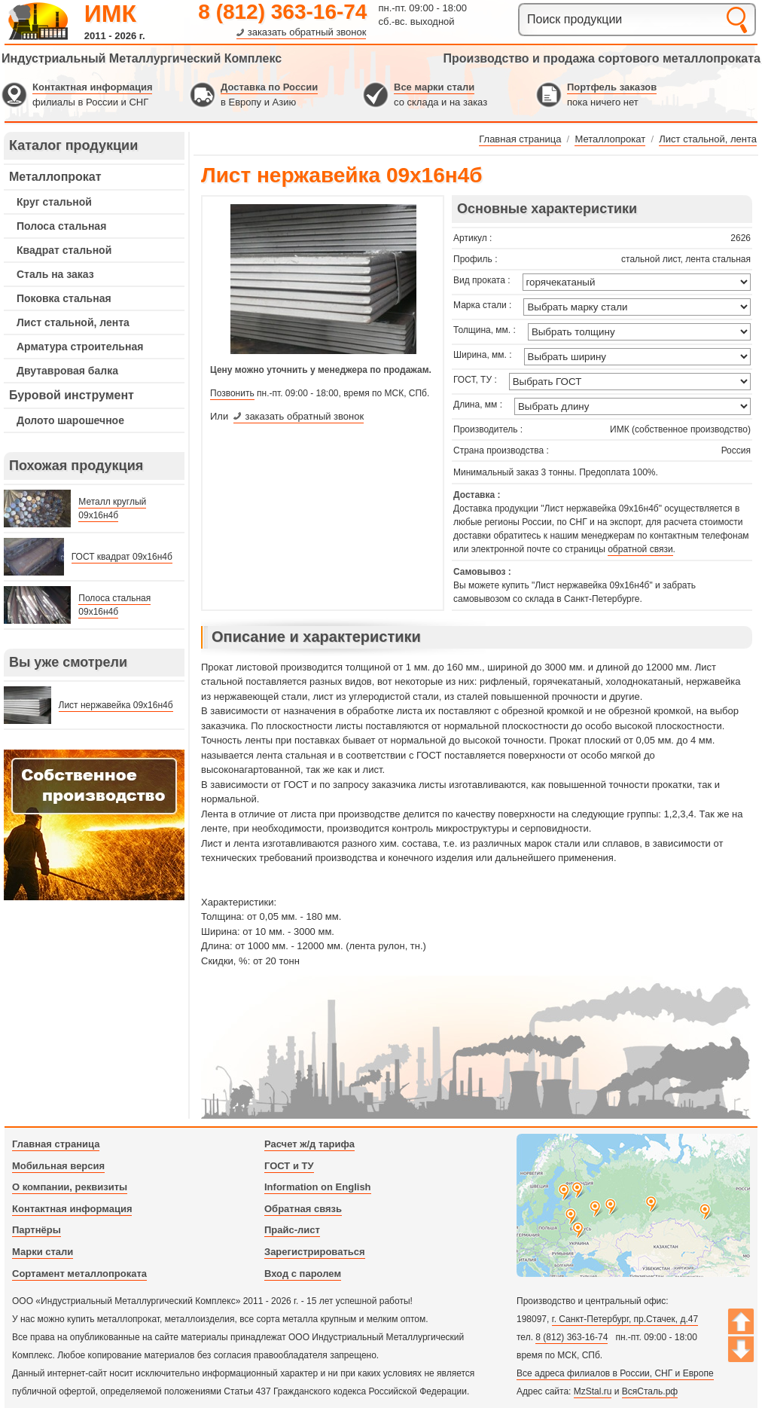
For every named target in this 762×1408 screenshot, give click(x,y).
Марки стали (42, 1251)
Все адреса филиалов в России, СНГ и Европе (615, 1373)
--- (94, 825)
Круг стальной (54, 202)
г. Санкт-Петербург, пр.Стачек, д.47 (625, 1319)
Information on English (317, 1187)
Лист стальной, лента (73, 322)
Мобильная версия (58, 1165)
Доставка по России (269, 87)
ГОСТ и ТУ (289, 1165)
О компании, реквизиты (69, 1187)
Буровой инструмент (71, 395)
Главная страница (55, 1144)
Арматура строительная (80, 347)
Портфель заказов (612, 87)
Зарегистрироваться (314, 1251)
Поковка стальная (64, 298)
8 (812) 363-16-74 (282, 11)
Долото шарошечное (70, 420)
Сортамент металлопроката (79, 1273)
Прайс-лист (292, 1229)
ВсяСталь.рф (650, 1391)
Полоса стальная (61, 226)
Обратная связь (303, 1208)
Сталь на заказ (55, 274)
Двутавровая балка (67, 371)
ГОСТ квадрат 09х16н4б (122, 556)
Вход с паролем (302, 1273)
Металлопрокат (55, 176)
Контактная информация (92, 87)
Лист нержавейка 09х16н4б (116, 705)
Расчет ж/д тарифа (309, 1144)
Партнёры (36, 1229)
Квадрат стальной (64, 250)
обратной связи (640, 549)
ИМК (110, 13)
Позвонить (232, 393)
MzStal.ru (593, 1391)
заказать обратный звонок (307, 32)
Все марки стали (434, 87)
